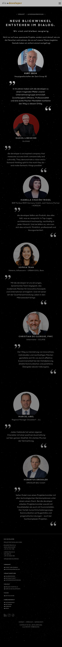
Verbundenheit (9, 599)
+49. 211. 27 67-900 (9, 549)
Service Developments (12, 589)
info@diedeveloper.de (11, 559)
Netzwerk (8, 604)
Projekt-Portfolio (11, 587)
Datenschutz (39, 622)
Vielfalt (7, 584)
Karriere (8, 606)
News (7, 608)
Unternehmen (9, 602)
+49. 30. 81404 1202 (9, 556)
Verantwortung (10, 573)
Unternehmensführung (13, 580)
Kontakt (21, 622)
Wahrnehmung (10, 576)
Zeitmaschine (9, 595)
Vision (6, 593)
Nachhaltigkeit (10, 578)
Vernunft (21, 14)
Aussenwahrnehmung (12, 569)
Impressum (29, 622)
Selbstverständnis (11, 567)
